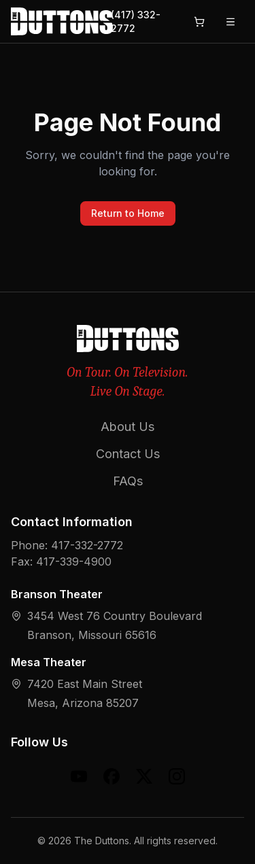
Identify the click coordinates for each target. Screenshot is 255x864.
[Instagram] (177, 776)
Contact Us (128, 454)
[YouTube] (79, 776)
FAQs (128, 481)
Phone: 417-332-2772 (67, 545)
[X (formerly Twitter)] (144, 776)
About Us (127, 426)
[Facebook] (111, 776)
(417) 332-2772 (135, 21)
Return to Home (128, 213)
